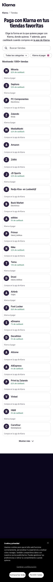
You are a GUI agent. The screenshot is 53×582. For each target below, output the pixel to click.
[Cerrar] (48, 543)
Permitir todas (36, 575)
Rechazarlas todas (17, 575)
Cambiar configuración (26, 567)
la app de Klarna (41, 40)
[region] (26, 560)
